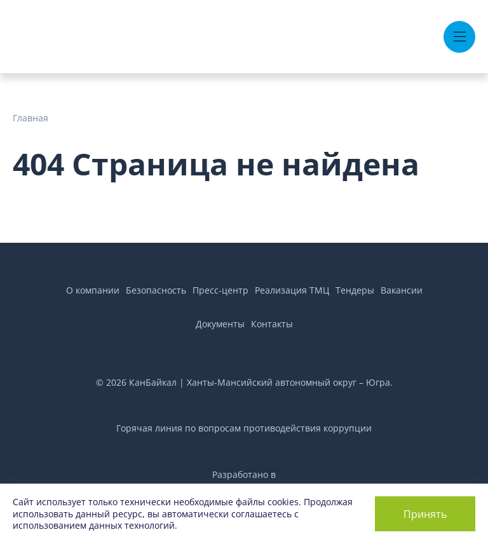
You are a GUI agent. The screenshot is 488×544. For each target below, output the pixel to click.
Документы (220, 324)
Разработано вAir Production (244, 481)
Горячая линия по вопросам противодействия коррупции (244, 428)
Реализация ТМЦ (292, 290)
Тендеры (355, 290)
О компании (92, 290)
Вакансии (402, 290)
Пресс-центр (220, 290)
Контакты (272, 324)
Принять (425, 514)
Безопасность (156, 290)
